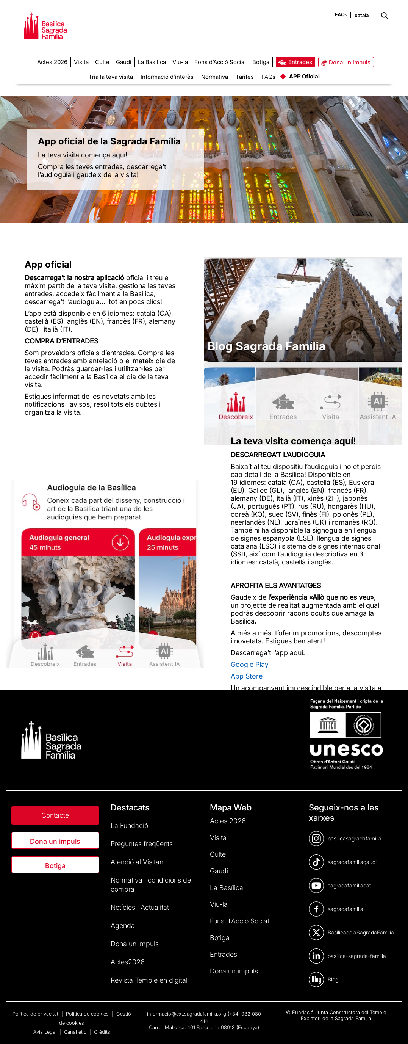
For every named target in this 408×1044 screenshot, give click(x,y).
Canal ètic (76, 1032)
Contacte (55, 815)
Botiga (55, 866)
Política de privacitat (36, 1014)
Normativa (214, 76)
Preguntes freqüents (142, 844)
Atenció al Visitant (138, 862)
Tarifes (245, 76)
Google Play (250, 664)
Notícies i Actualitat (140, 907)
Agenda (123, 926)
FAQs (341, 14)
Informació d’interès (167, 76)
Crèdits (102, 1032)
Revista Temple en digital (149, 980)
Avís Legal (45, 1032)
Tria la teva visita (111, 76)
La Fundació (129, 825)
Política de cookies (88, 1014)
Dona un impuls (55, 841)
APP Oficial (304, 76)
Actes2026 (128, 962)
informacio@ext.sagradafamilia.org (186, 1014)
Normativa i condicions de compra (151, 884)
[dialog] (394, 1029)
